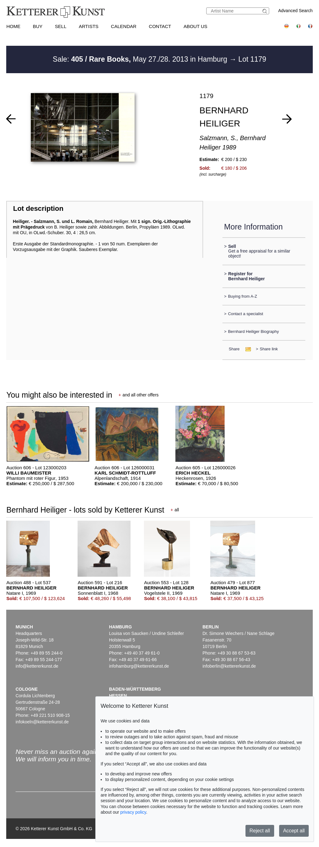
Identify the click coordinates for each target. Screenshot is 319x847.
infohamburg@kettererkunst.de (139, 666)
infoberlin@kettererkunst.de (229, 666)
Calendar (123, 26)
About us (195, 26)
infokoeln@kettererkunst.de (42, 721)
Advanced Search (295, 10)
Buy (37, 26)
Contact (160, 26)
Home (13, 26)
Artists (88, 26)
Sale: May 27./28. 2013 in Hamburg (141, 59)
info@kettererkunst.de (37, 666)
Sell (60, 26)
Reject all (260, 830)
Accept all (294, 830)
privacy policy (133, 812)
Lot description (38, 208)
